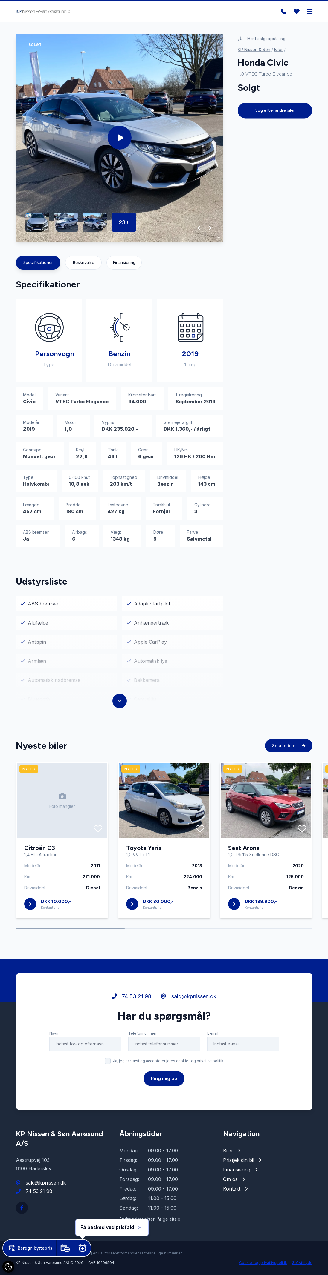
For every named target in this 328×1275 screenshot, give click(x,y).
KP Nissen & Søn (254, 49)
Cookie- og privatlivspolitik (263, 1263)
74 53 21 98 (39, 1191)
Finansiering (124, 262)
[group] (120, 138)
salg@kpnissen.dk (46, 1183)
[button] (199, 228)
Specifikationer (38, 262)
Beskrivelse (83, 262)
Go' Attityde (302, 1263)
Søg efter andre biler (275, 110)
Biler (278, 49)
